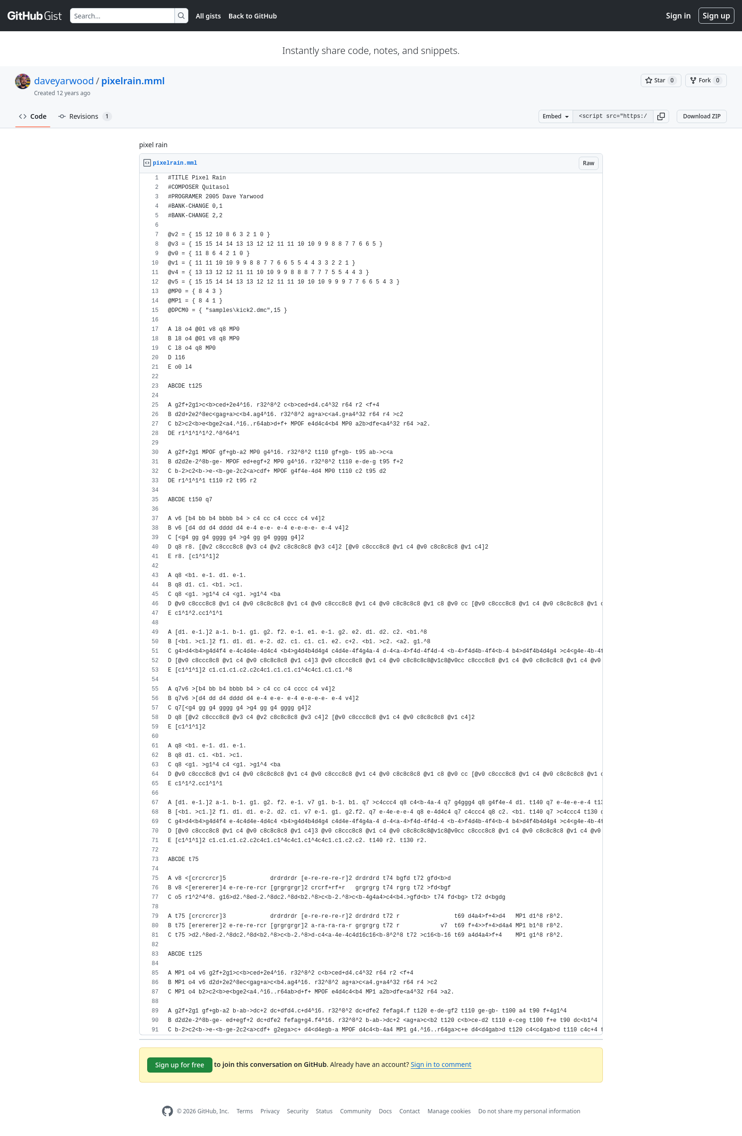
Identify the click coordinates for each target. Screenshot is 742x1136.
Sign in (678, 15)
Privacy (270, 1111)
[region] (371, 604)
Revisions (85, 116)
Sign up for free (179, 1064)
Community (355, 1111)
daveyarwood (64, 80)
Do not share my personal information (529, 1111)
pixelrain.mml (133, 80)
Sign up (716, 15)
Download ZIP (702, 116)
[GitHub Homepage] (167, 1111)
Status (324, 1111)
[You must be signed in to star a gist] (661, 80)
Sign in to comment (441, 1064)
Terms (245, 1111)
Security (298, 1111)
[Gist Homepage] (35, 15)
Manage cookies (448, 1111)
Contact (409, 1111)
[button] (661, 116)
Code (33, 116)
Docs (385, 1111)
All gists (208, 15)
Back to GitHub (253, 15)
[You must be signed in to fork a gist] (706, 80)
